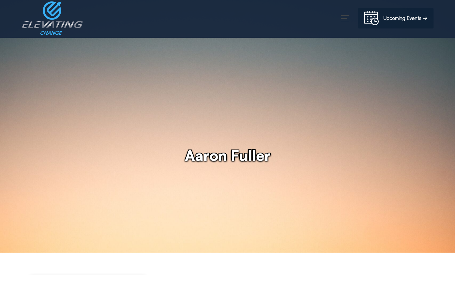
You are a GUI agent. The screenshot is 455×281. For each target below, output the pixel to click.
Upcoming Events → (395, 19)
